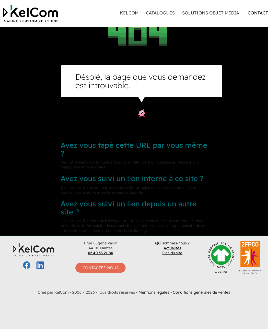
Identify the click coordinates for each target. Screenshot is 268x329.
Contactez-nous (100, 267)
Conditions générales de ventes (201, 292)
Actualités (172, 248)
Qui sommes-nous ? (172, 243)
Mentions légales (154, 292)
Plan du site (172, 253)
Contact (258, 13)
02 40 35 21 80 (100, 253)
